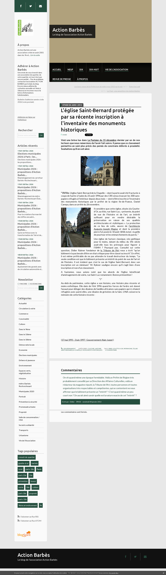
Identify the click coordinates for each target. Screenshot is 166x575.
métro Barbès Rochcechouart (25, 384)
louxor (33, 481)
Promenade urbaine (27, 407)
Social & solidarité (26, 425)
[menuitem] (56, 67)
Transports (23, 430)
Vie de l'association (116, 69)
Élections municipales (28, 355)
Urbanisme (23, 435)
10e (30, 475)
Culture (22, 324)
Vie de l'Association (27, 440)
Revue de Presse (62, 79)
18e (27, 487)
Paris (39, 469)
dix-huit (94, 69)
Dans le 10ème (25, 334)
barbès (35, 463)
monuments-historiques (92, 350)
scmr (20, 469)
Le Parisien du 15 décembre (102, 140)
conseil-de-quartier (26, 457)
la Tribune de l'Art (110, 250)
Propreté (22, 412)
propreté (33, 493)
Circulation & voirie (27, 308)
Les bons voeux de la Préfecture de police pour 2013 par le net (98, 86)
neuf (70, 69)
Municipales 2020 (26, 391)
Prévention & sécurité (28, 402)
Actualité (23, 303)
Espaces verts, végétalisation (25, 371)
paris (110, 349)
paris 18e (22, 493)
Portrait (22, 396)
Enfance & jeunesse (27, 360)
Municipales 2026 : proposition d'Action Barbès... (28, 226)
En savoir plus (113, 573)
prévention (23, 481)
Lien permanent (68, 349)
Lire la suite (35, 55)
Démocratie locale (26, 345)
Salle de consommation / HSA (29, 418)
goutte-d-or (23, 463)
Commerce (23, 313)
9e (41, 505)
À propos (82, 79)
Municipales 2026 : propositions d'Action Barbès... (29, 172)
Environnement (25, 365)
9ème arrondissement (27, 505)
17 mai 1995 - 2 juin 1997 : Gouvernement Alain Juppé (87, 339)
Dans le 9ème (24, 329)
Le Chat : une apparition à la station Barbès (123, 91)
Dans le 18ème (25, 339)
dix (81, 69)
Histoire (22, 378)
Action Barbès (68, 30)
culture (35, 487)
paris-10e (22, 499)
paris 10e (22, 475)
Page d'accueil (134, 86)
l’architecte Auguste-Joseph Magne (117, 227)
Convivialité (24, 319)
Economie (23, 350)
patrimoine (128, 349)
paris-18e (30, 469)
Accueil (56, 69)
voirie (20, 487)
